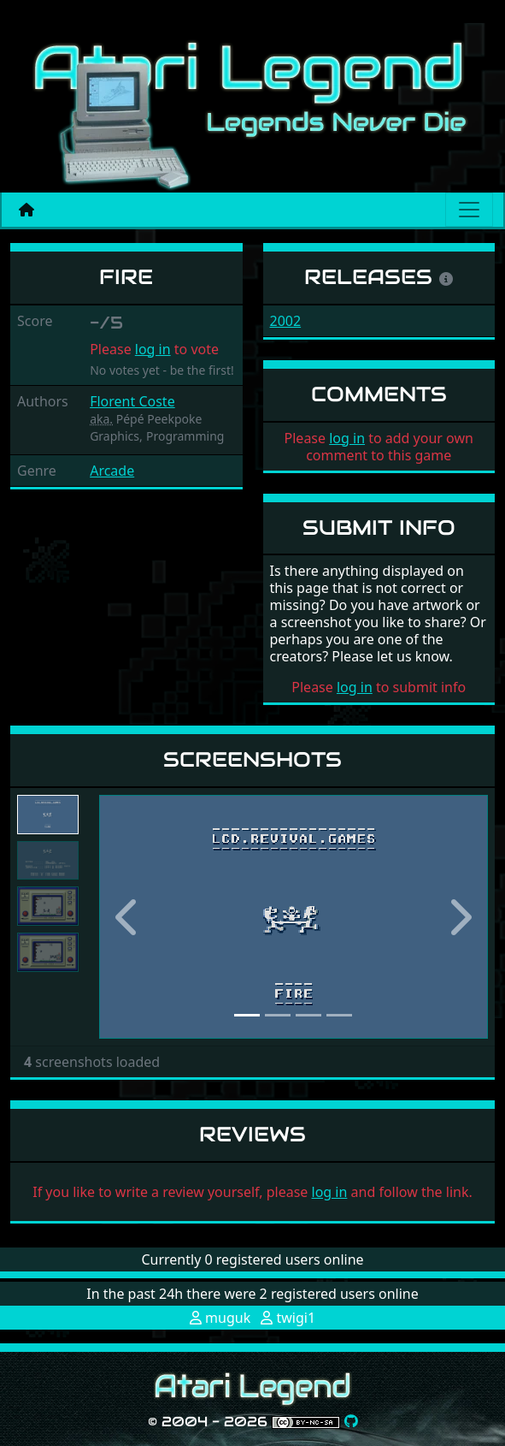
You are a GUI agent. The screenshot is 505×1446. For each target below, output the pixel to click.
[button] (128, 917)
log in (153, 349)
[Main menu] (469, 210)
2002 (286, 320)
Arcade (112, 470)
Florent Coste (132, 401)
